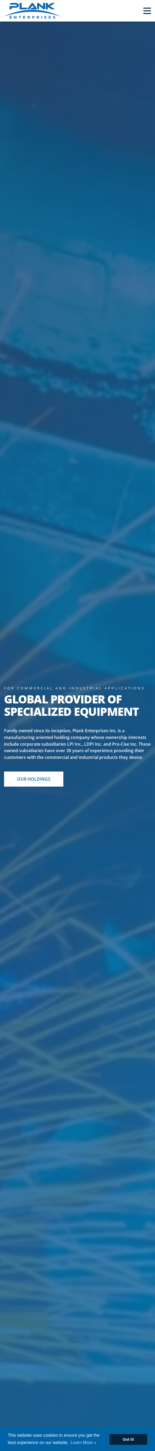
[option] (77, 736)
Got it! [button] (128, 1439)
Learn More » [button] (83, 1442)
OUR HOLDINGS (33, 779)
